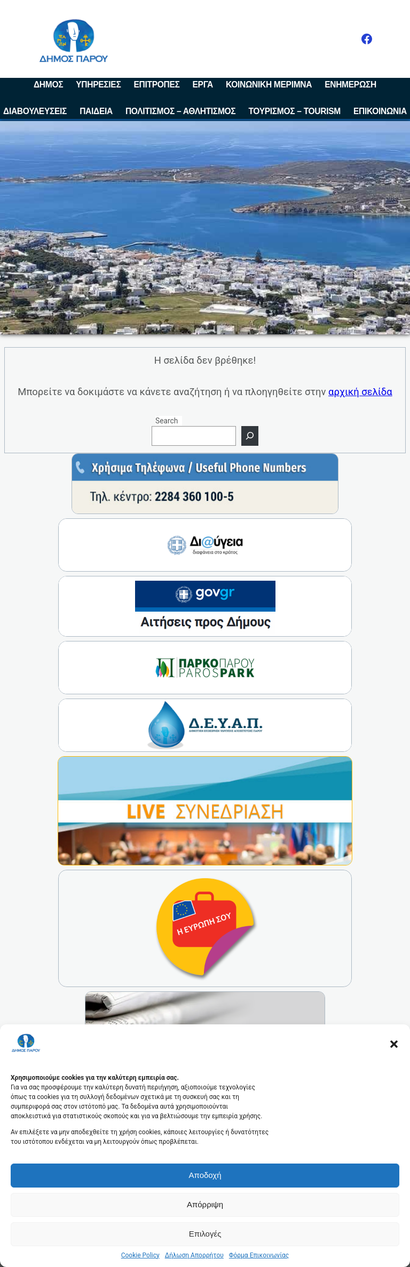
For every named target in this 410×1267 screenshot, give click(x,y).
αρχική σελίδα (360, 391)
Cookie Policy (140, 1255)
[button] (394, 1044)
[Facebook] (366, 39)
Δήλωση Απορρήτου (194, 1255)
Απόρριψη (205, 1204)
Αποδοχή (205, 1175)
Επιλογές (205, 1233)
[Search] (249, 436)
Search (166, 420)
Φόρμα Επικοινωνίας (259, 1255)
